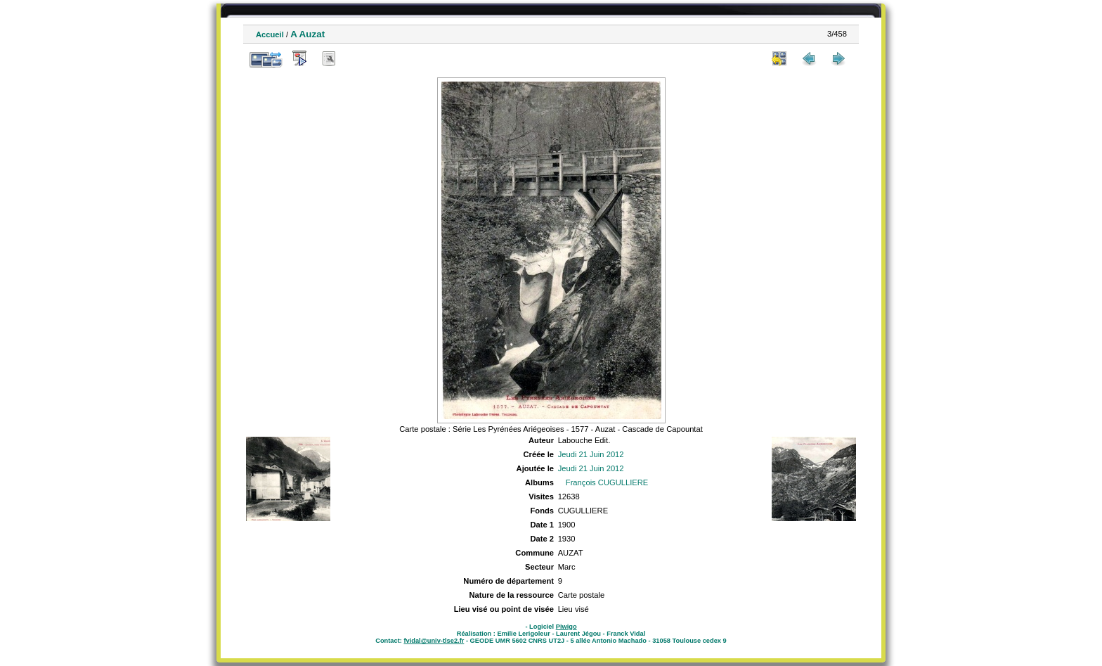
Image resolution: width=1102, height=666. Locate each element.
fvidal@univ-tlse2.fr (433, 640)
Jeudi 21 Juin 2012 (591, 454)
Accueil (270, 34)
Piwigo (566, 626)
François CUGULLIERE (607, 482)
